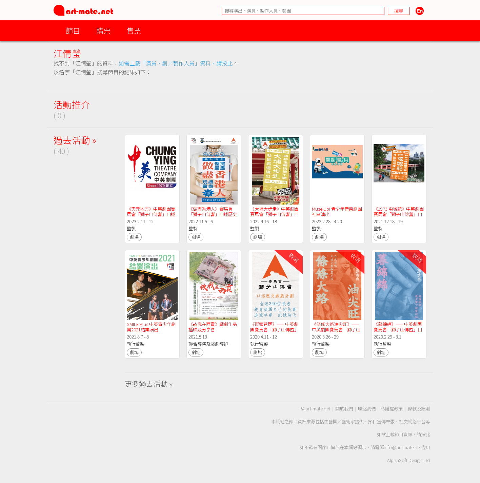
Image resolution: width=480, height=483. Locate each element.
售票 (134, 30)
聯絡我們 (367, 408)
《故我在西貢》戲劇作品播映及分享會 (212, 327)
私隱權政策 (392, 408)
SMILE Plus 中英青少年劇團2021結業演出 (151, 327)
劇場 (134, 237)
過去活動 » (75, 140)
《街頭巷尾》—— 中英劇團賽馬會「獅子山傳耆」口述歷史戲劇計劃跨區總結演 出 (274, 332)
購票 (103, 30)
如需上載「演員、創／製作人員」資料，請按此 (176, 63)
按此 (425, 434)
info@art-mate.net (402, 447)
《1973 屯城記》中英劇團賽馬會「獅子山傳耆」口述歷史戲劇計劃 (399, 214)
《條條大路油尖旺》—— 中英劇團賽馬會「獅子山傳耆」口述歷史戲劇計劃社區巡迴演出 (336, 332)
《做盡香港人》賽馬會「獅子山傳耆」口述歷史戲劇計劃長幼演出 (212, 214)
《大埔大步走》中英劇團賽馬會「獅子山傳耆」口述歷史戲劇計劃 (274, 214)
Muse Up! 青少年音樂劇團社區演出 (337, 211)
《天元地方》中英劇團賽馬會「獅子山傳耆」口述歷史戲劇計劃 (151, 214)
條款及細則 (419, 408)
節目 (73, 30)
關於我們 (344, 408)
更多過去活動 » (149, 383)
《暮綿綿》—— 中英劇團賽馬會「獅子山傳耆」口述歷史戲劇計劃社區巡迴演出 (398, 332)
